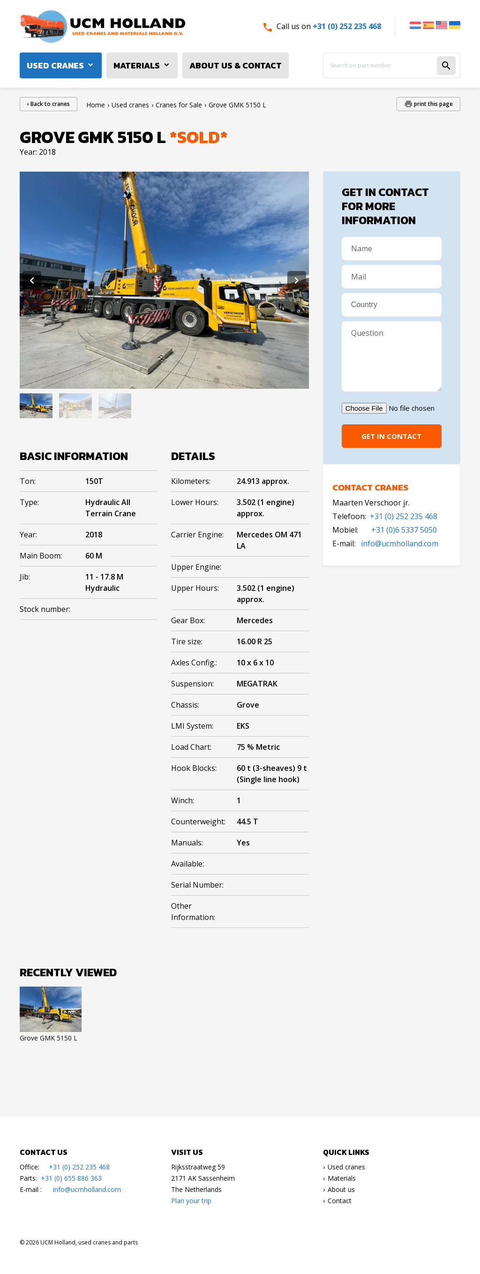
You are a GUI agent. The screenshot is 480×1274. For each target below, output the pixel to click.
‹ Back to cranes (48, 104)
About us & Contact (235, 65)
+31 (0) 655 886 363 (71, 1178)
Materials (136, 65)
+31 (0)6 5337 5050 (404, 530)
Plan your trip (191, 1200)
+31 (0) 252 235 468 (347, 26)
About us (341, 1189)
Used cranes (55, 65)
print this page (432, 104)
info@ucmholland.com (399, 543)
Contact (340, 1200)
